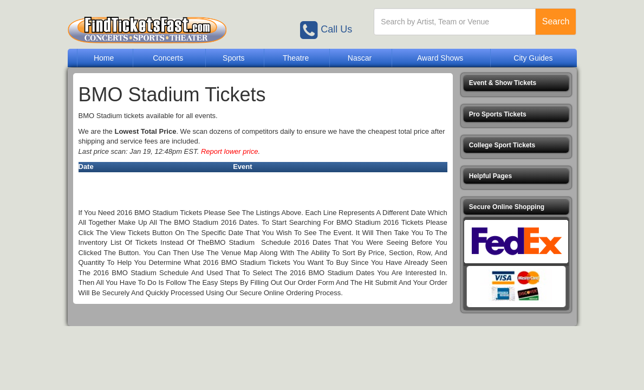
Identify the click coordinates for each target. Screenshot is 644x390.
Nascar (360, 58)
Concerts (168, 58)
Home (104, 58)
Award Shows (440, 58)
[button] (516, 83)
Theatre (296, 58)
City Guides (532, 58)
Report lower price (229, 151)
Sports (233, 58)
